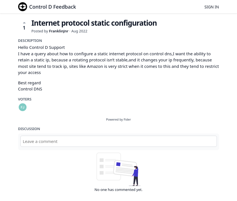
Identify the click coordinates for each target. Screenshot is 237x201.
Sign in (211, 6)
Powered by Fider (118, 119)
